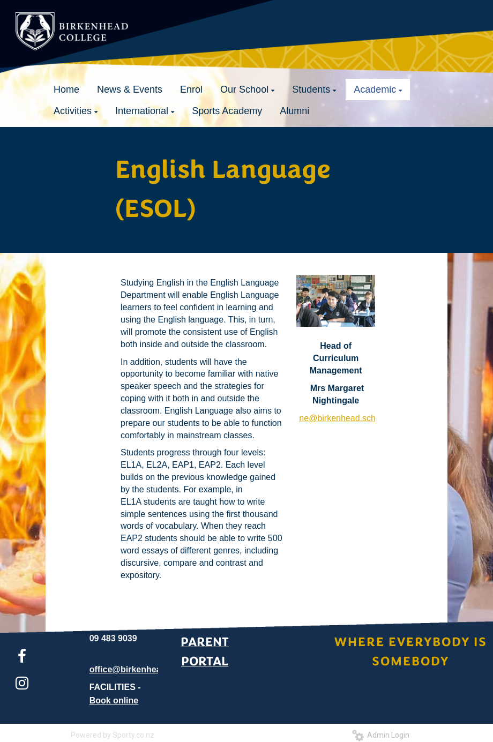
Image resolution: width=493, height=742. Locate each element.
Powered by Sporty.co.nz (112, 735)
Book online (114, 700)
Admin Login (380, 735)
